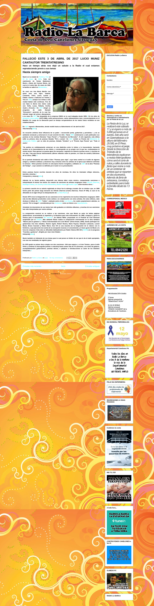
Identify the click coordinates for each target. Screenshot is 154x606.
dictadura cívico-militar (31, 118)
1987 (26, 126)
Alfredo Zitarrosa (93, 182)
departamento (82, 203)
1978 (39, 201)
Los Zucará (39, 184)
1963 (72, 135)
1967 (70, 139)
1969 (30, 99)
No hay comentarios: (57, 258)
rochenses (58, 203)
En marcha (48, 217)
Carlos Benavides (49, 184)
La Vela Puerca (62, 193)
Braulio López (73, 184)
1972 (41, 108)
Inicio (63, 266)
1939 (39, 79)
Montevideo (42, 87)
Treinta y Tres (44, 77)
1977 (34, 116)
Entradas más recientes (32, 266)
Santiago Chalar (28, 184)
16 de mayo (28, 79)
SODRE (39, 219)
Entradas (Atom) (65, 274)
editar (34, 128)
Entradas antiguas (92, 266)
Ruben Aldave (61, 184)
